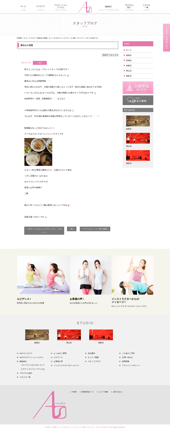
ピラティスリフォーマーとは (33, 369)
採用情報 (125, 361)
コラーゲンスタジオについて (33, 365)
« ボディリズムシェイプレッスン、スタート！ (44, 230)
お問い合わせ (127, 357)
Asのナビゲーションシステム (31, 357)
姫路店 (129, 55)
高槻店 (129, 60)
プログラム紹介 (26, 373)
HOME (19, 38)
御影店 (129, 76)
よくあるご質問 (60, 353)
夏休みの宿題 (26, 45)
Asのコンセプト (26, 353)
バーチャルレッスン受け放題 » (95, 229)
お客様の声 (58, 361)
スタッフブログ (29, 38)
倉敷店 (129, 66)
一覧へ (72, 229)
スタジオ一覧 (25, 377)
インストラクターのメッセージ (66, 365)
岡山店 (129, 71)
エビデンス (58, 357)
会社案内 (91, 353)
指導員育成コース (88, 392)
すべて (129, 50)
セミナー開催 (93, 357)
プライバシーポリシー (131, 365)
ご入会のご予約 (128, 353)
